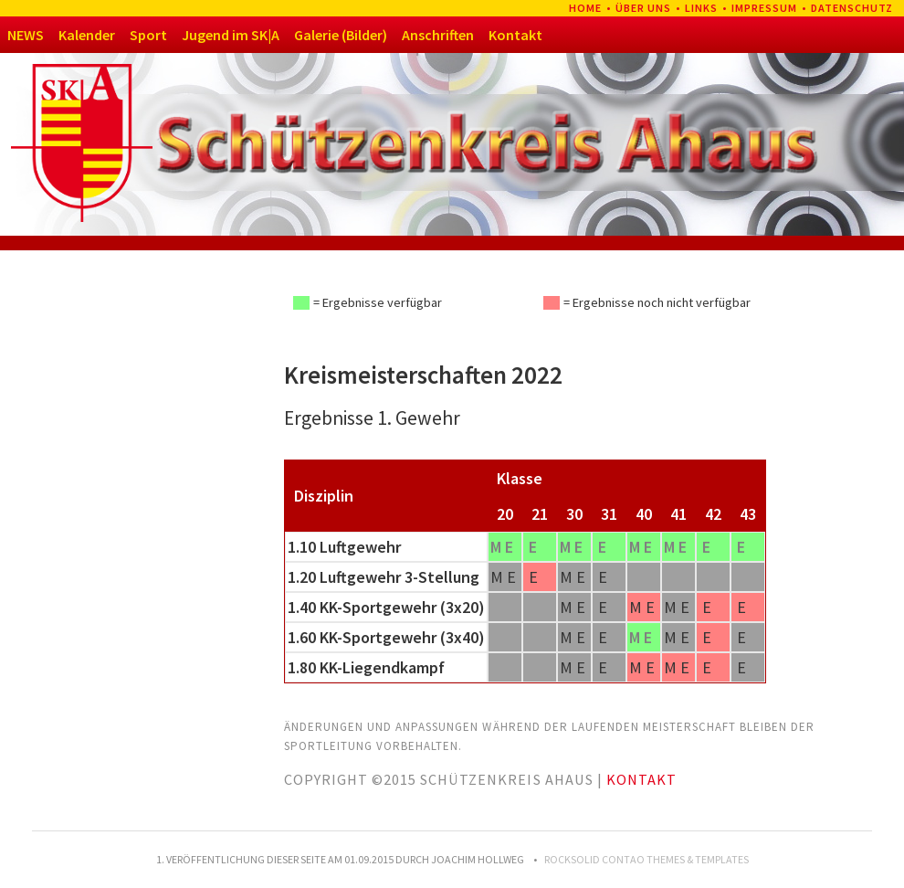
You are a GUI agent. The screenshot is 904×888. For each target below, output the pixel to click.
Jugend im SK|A (230, 35)
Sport (148, 35)
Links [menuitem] (701, 8)
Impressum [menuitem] (764, 8)
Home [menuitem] (585, 8)
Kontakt (515, 35)
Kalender (86, 35)
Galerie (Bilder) (340, 35)
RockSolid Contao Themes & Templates (646, 859)
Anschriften (438, 35)
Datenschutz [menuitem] (852, 8)
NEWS (25, 35)
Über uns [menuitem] (643, 8)
